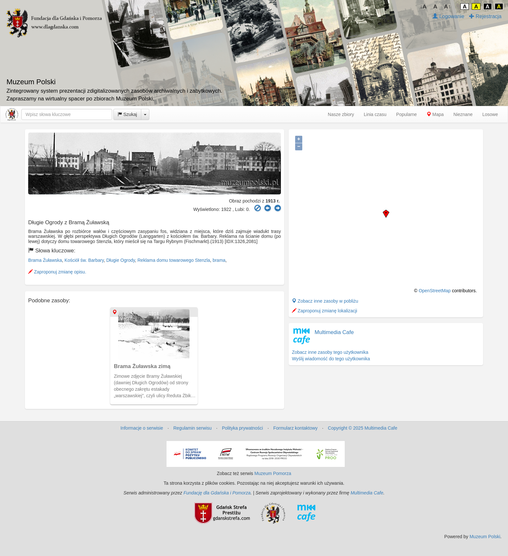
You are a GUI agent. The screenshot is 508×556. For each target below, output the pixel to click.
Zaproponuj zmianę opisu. (57, 271)
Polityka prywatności (242, 428)
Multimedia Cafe (334, 332)
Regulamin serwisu (192, 428)
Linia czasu (375, 114)
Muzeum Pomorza (272, 473)
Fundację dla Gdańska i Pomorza (216, 492)
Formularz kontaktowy (295, 428)
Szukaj (127, 114)
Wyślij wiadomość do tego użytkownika (331, 358)
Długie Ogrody (120, 260)
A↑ (447, 7)
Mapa (435, 114)
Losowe (490, 114)
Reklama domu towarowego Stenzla (173, 260)
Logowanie (448, 16)
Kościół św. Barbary (84, 260)
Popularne (406, 114)
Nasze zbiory (341, 114)
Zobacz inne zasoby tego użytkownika (330, 352)
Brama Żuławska (45, 260)
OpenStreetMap (435, 290)
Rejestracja (485, 16)
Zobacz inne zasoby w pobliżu (325, 301)
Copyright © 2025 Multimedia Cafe (362, 428)
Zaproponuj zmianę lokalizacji (324, 310)
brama (219, 260)
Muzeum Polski (484, 536)
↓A (423, 7)
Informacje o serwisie (142, 428)
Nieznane (463, 114)
